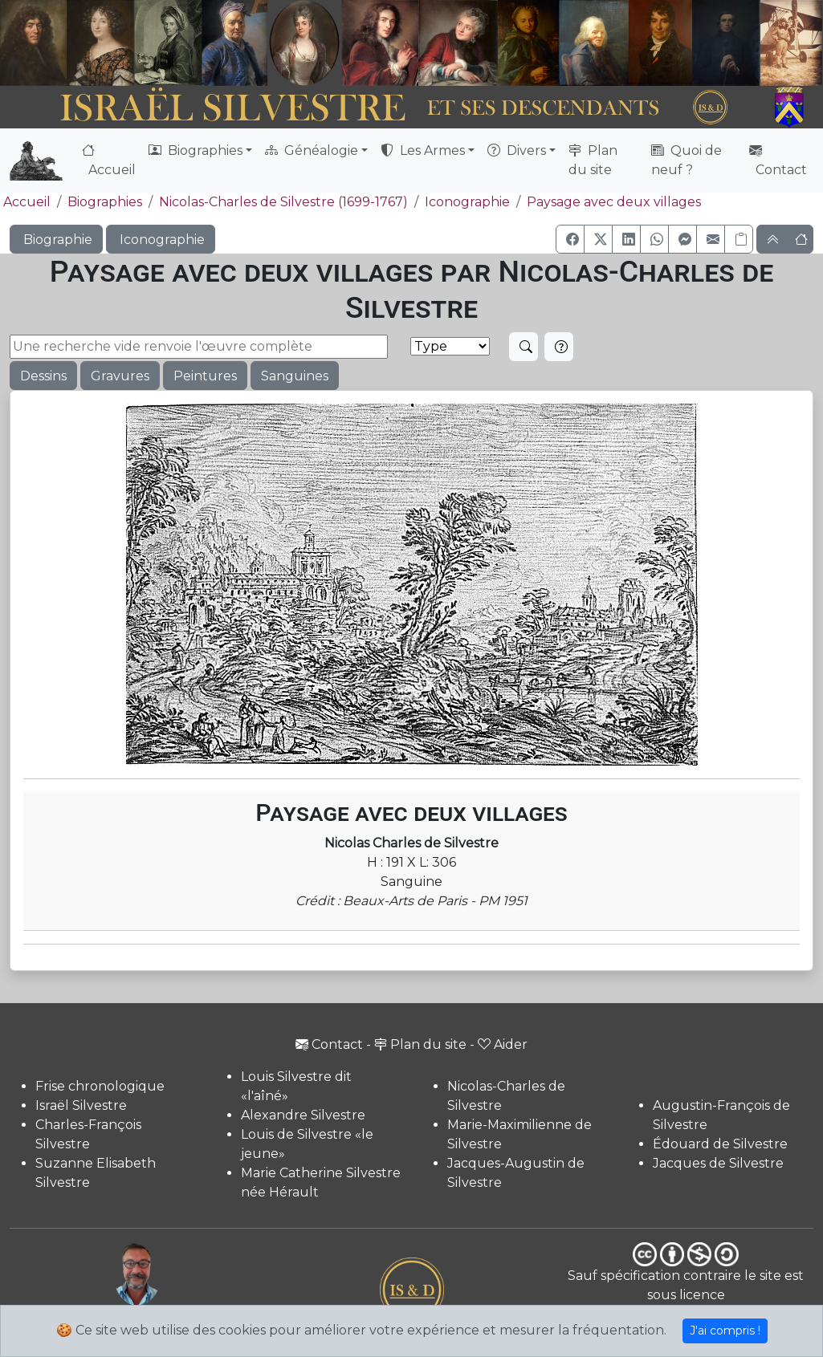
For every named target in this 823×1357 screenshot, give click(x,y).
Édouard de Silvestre (720, 1144)
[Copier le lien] (738, 239)
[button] (570, 239)
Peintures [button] (205, 376)
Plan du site (592, 160)
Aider (503, 1044)
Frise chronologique (100, 1086)
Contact (778, 160)
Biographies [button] (195, 150)
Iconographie (467, 201)
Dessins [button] (43, 376)
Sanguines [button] (294, 376)
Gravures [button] (120, 376)
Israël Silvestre (81, 1105)
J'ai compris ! (725, 1330)
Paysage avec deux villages (614, 201)
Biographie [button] (56, 239)
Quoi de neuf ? (686, 160)
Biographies (104, 201)
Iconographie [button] (160, 239)
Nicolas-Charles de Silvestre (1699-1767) (283, 201)
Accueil (109, 160)
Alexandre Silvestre (303, 1115)
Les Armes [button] (423, 150)
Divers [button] (516, 150)
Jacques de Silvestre (718, 1163)
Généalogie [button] (311, 150)
